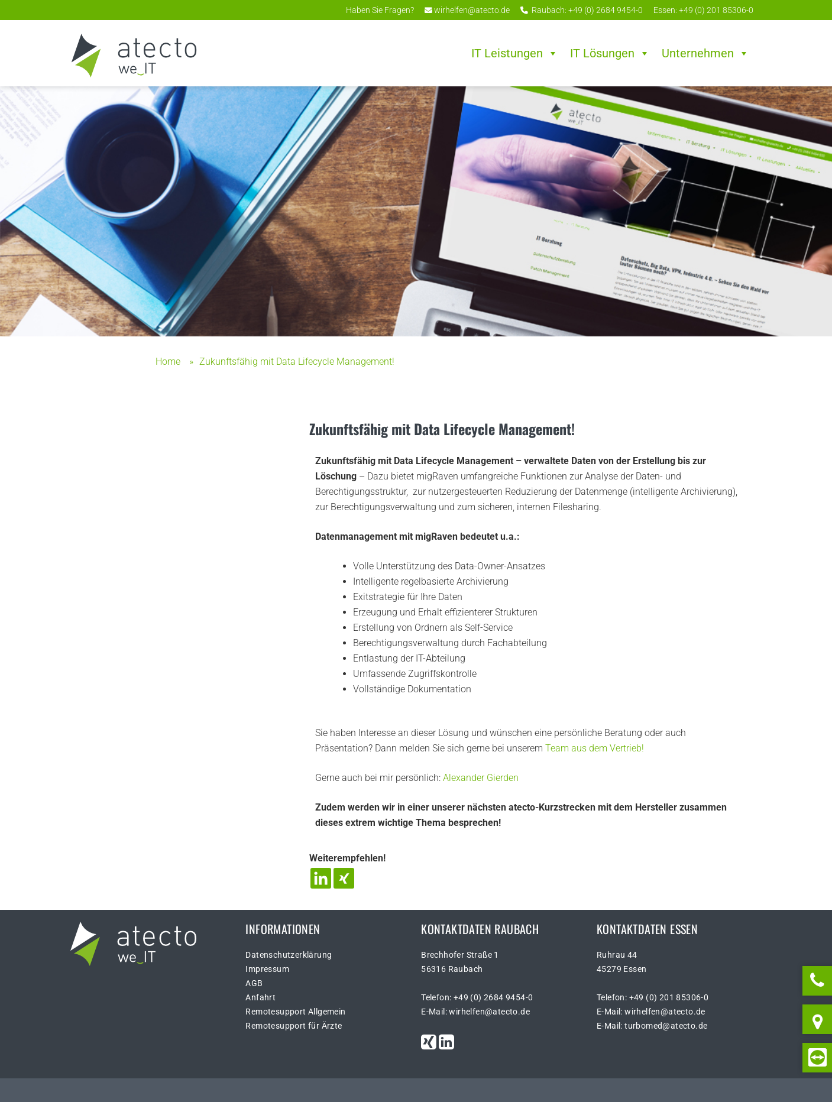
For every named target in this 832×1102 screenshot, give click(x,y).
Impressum (267, 969)
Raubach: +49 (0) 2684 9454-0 (581, 10)
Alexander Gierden (481, 777)
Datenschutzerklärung (288, 955)
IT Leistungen (514, 53)
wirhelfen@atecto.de (467, 10)
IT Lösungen (610, 53)
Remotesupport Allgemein (295, 1011)
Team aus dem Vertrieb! (594, 748)
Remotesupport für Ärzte (293, 1025)
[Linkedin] (320, 878)
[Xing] (344, 878)
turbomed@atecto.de (665, 1025)
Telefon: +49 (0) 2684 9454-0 (477, 997)
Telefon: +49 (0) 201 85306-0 (652, 997)
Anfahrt (260, 997)
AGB (254, 983)
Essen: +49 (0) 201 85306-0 (702, 10)
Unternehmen (705, 53)
